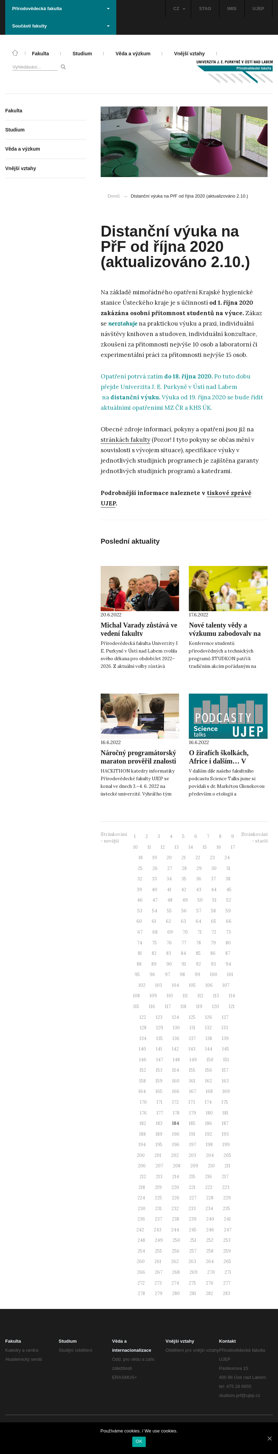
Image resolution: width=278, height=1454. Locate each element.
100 (213, 974)
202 (175, 1155)
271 (228, 1272)
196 (175, 1145)
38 (228, 879)
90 (169, 964)
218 (141, 1187)
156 (208, 1070)
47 (155, 900)
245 (192, 1230)
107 (225, 985)
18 (140, 858)
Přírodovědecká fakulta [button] (61, 8)
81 (140, 953)
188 (142, 1134)
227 (192, 1198)
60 (139, 921)
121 (232, 1006)
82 (154, 953)
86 (213, 953)
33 (154, 879)
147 (159, 1060)
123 (159, 1017)
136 (175, 1038)
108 (136, 996)
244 (175, 1230)
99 (197, 974)
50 (200, 900)
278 (141, 1293)
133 (224, 1028)
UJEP (258, 8)
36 (198, 879)
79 (213, 943)
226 (175, 1198)
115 (136, 1006)
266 (141, 1272)
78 (198, 943)
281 (192, 1293)
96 (152, 974)
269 (193, 1272)
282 (209, 1293)
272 (141, 1283)
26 (155, 868)
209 (194, 1166)
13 (177, 847)
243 (157, 1230)
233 (192, 1209)
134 (143, 1038)
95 (137, 974)
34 (169, 879)
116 (152, 1006)
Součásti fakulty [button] (61, 26)
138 (208, 1038)
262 (175, 1261)
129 (159, 1028)
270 (211, 1272)
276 (209, 1283)
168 (209, 1091)
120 (215, 1006)
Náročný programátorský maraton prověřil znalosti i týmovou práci (138, 761)
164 (142, 1091)
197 (192, 1145)
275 (192, 1283)
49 (185, 900)
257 (192, 1251)
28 (184, 868)
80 (228, 943)
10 (135, 847)
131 (192, 1028)
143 (191, 1049)
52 (228, 900)
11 (149, 847)
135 (159, 1038)
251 (193, 1240)
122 (143, 1017)
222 (208, 1187)
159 (158, 1081)
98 (182, 974)
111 (185, 996)
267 (158, 1272)
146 (142, 1060)
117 (168, 1006)
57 (198, 911)
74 (139, 943)
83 (168, 953)
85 (198, 953)
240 (210, 1219)
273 (158, 1283)
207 (159, 1166)
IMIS (232, 8)
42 (183, 890)
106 (209, 985)
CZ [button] (179, 8)
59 (228, 911)
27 (169, 868)
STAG (205, 8)
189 (158, 1134)
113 (216, 996)
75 (154, 943)
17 (233, 847)
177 (160, 1113)
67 (140, 932)
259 (227, 1251)
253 (226, 1240)
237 (158, 1219)
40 (154, 890)
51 (214, 900)
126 (208, 1017)
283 (226, 1293)
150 (210, 1060)
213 (159, 1177)
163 (225, 1081)
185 (192, 1123)
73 (228, 932)
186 (208, 1123)
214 (175, 1177)
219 (158, 1187)
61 (154, 921)
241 (227, 1219)
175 (224, 1102)
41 (169, 890)
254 (141, 1251)
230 (141, 1209)
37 (213, 879)
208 (176, 1166)
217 (225, 1177)
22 (197, 858)
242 (140, 1230)
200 (141, 1155)
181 (225, 1113)
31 (228, 868)
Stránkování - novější (114, 837)
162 (208, 1081)
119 (199, 1006)
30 (214, 868)
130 (176, 1028)
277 (226, 1283)
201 (157, 1155)
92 (198, 964)
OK (139, 1441)
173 (191, 1102)
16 (219, 847)
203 (192, 1155)
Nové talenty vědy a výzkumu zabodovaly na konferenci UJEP (225, 633)
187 (225, 1123)
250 (176, 1240)
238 (175, 1219)
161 (192, 1081)
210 (211, 1166)
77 (184, 943)
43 (198, 890)
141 (159, 1049)
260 (141, 1261)
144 (208, 1049)
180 (209, 1113)
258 (209, 1251)
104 (175, 985)
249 (159, 1240)
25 (140, 868)
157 (225, 1070)
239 (192, 1219)
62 (168, 921)
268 (176, 1272)
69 (170, 932)
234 (209, 1209)
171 (159, 1102)
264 (210, 1261)
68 (155, 932)
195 (158, 1145)
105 (192, 985)
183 (159, 1123)
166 (175, 1091)
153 (159, 1070)
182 (143, 1123)
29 (199, 868)
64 (198, 921)
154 (175, 1070)
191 (192, 1134)
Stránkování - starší (254, 837)
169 (226, 1091)
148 (176, 1060)
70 (185, 932)
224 (141, 1198)
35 (184, 879)
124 (175, 1017)
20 (169, 858)
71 (199, 932)
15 (205, 847)
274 (175, 1283)
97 (167, 974)
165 (158, 1091)
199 (226, 1145)
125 (192, 1017)
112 (200, 996)
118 (183, 1006)
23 (212, 858)
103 (158, 985)
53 (139, 911)
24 (227, 858)
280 (176, 1293)
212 (143, 1177)
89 (154, 964)
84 (183, 953)
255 (158, 1251)
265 (227, 1261)
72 (213, 932)
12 (163, 847)
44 (214, 890)
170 (143, 1102)
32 (139, 879)
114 (232, 996)
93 (213, 964)
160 (175, 1081)
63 (183, 921)
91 (184, 964)
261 (157, 1261)
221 (192, 1187)
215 (192, 1177)
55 (169, 911)
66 (228, 921)
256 (175, 1251)
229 (227, 1198)
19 (154, 858)
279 (158, 1293)
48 (169, 900)
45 (228, 890)
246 (210, 1230)
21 (184, 858)
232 (175, 1209)
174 (208, 1102)
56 (184, 911)
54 (154, 911)
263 (192, 1261)
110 (170, 996)
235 (226, 1209)
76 (169, 943)
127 (225, 1017)
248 (141, 1240)
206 (142, 1166)
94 (228, 964)
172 (175, 1102)
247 (227, 1230)
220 (175, 1187)
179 (192, 1113)
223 (225, 1187)
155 (192, 1070)
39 (139, 890)
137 (192, 1038)
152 (143, 1070)
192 (208, 1134)
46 (140, 900)
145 (225, 1049)
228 (209, 1198)
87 (227, 953)
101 (230, 974)
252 (209, 1240)
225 (158, 1198)
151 (226, 1060)
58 (213, 911)
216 (208, 1177)
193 (225, 1134)
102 (141, 985)
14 (190, 847)
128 (143, 1028)
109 (153, 996)
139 (225, 1038)
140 (142, 1049)
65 (213, 921)
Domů (114, 196)
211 (227, 1166)
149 (193, 1060)
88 (139, 964)
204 (210, 1155)
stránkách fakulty (125, 440)
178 (176, 1113)
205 (227, 1155)
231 (158, 1209)
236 (141, 1219)
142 (175, 1049)
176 (143, 1113)
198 (209, 1145)
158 (142, 1081)
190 (175, 1134)
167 (192, 1091)
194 (142, 1145)
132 (208, 1028)
